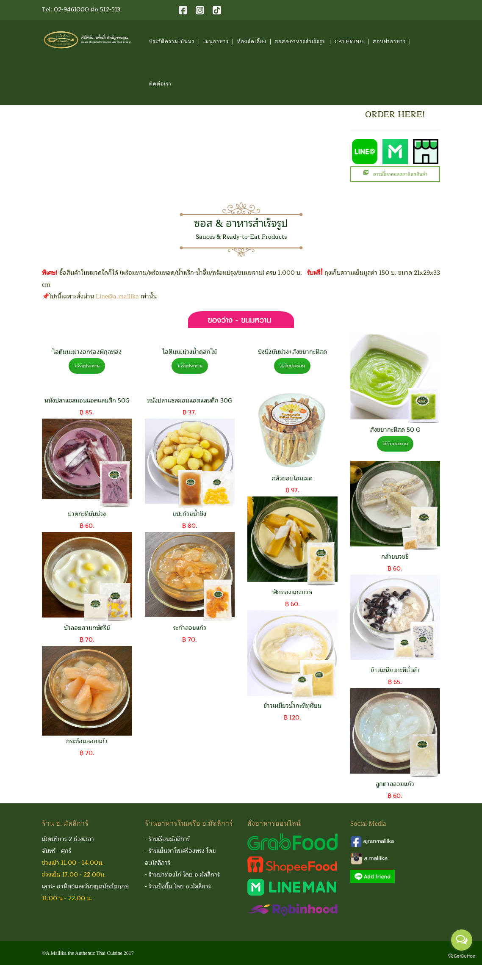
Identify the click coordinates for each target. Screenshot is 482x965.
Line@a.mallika (117, 296)
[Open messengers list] (461, 940)
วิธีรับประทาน (87, 366)
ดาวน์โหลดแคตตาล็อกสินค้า (395, 174)
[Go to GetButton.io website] (461, 956)
